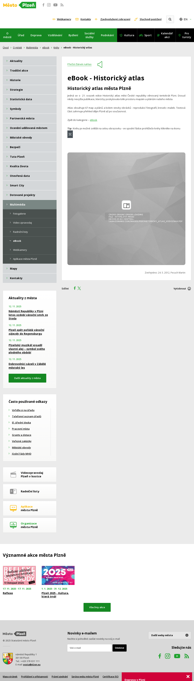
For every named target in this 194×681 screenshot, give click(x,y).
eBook (45, 47)
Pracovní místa (21, 428)
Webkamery (64, 19)
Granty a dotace (21, 435)
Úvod (6, 47)
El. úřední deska (21, 422)
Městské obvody (21, 447)
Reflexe (8, 593)
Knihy (56, 47)
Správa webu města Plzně (85, 676)
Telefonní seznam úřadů (26, 416)
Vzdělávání (55, 35)
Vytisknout (180, 288)
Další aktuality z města (27, 378)
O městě (7, 35)
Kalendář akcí (167, 35)
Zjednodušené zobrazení (115, 19)
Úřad (21, 35)
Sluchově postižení (151, 19)
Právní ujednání (60, 676)
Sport (148, 35)
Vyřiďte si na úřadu (23, 410)
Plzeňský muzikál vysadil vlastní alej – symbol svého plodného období (27, 348)
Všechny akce (97, 607)
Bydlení (73, 35)
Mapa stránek (10, 676)
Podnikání (107, 35)
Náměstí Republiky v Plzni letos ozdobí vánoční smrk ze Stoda (28, 314)
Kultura (129, 35)
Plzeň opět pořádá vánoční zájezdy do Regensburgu (26, 331)
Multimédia (32, 47)
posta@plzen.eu (31, 664)
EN (185, 19)
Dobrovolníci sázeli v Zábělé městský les (27, 365)
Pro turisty (186, 35)
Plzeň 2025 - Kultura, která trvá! (55, 594)
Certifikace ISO (111, 676)
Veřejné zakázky (21, 441)
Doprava (36, 35)
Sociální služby (89, 35)
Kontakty (86, 19)
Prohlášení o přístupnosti (34, 676)
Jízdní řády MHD (21, 453)
